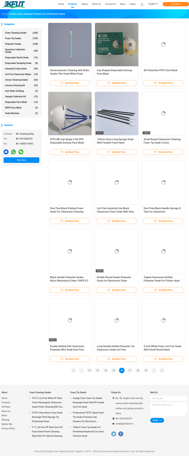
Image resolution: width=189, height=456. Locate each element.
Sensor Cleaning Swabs (21, 79)
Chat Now (176, 4)
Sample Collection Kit (21, 96)
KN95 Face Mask (21, 107)
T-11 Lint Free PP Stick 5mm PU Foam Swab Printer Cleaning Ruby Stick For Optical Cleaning (47, 431)
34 (105, 370)
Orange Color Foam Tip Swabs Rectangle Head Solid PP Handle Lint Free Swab (88, 402)
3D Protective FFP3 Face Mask (160, 70)
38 (138, 370)
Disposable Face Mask (21, 102)
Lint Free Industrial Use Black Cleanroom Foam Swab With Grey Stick (115, 212)
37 (130, 370)
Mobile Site (7, 424)
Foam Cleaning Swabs (21, 32)
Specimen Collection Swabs (21, 50)
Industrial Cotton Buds (21, 68)
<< (73, 370)
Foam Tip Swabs (21, 38)
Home (4, 398)
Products (6, 402)
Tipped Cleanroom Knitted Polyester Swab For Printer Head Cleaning (162, 281)
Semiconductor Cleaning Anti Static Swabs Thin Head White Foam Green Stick (69, 74)
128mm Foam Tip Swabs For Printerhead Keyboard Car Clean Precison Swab (88, 431)
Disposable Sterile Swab (21, 57)
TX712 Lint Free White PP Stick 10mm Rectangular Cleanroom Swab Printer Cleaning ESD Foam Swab (48, 403)
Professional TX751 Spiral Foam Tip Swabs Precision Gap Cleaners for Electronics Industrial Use (88, 417)
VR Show (6, 407)
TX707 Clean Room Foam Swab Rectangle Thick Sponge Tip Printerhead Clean (47, 417)
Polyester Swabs (21, 43)
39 (146, 370)
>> (162, 370)
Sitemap (5, 420)
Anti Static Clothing (21, 90)
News (4, 415)
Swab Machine (21, 113)
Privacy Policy (8, 428)
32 (89, 370)
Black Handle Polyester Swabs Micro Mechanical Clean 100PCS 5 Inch (69, 281)
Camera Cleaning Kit (21, 85)
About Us (6, 411)
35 (113, 370)
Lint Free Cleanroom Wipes (21, 74)
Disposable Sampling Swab (21, 63)
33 (97, 370)
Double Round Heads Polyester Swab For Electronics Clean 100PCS (114, 281)
